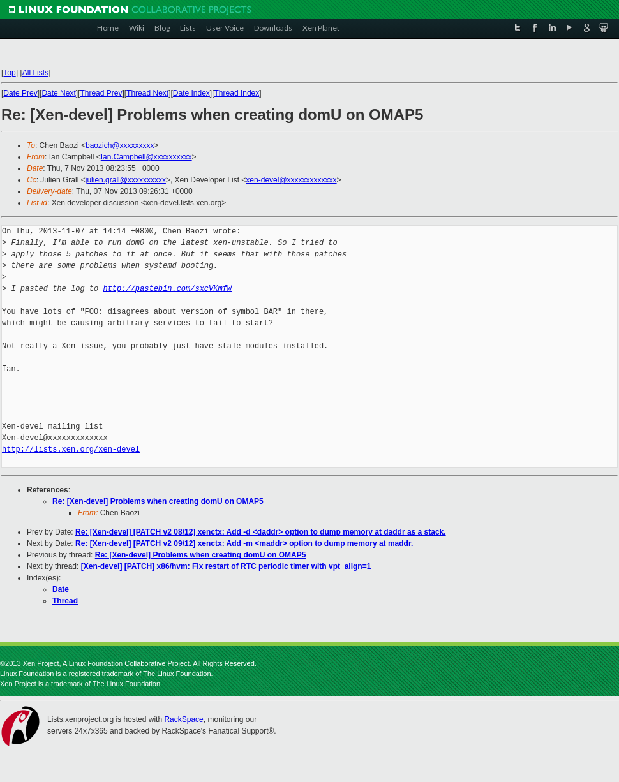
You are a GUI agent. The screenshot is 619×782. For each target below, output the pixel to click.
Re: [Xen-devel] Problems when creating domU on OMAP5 (158, 501)
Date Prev (20, 93)
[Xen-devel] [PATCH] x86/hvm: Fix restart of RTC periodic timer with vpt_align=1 (226, 566)
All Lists (35, 72)
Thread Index (237, 93)
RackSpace (183, 719)
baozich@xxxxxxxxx (120, 145)
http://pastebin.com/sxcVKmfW (167, 288)
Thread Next (147, 93)
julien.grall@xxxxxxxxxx (126, 179)
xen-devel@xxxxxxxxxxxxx (291, 179)
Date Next (58, 93)
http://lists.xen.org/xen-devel (71, 449)
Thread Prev (101, 93)
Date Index (191, 93)
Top (9, 72)
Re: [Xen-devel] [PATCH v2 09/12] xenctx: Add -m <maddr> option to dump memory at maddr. (244, 543)
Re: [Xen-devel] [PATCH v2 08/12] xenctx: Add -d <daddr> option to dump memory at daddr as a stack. (260, 531)
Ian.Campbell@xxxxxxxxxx (146, 156)
